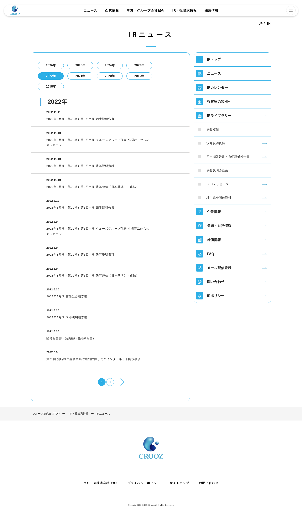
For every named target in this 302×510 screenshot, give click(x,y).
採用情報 (211, 10)
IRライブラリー (219, 116)
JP (261, 23)
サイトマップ (179, 483)
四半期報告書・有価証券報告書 (228, 156)
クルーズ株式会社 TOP (100, 483)
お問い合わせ (209, 483)
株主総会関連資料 (218, 197)
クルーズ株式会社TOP (46, 413)
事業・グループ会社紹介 (146, 10)
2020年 (110, 76)
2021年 (80, 76)
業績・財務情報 (219, 226)
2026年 (51, 65)
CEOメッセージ (217, 184)
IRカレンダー (217, 87)
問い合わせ (215, 282)
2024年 (110, 65)
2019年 (139, 76)
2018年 (51, 86)
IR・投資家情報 (184, 10)
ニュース (90, 10)
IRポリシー (215, 296)
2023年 (139, 65)
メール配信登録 (219, 268)
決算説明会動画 (217, 170)
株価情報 (214, 240)
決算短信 (212, 129)
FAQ (210, 254)
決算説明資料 (215, 143)
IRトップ (214, 59)
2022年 (51, 76)
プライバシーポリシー (144, 483)
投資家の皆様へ (219, 102)
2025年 (80, 65)
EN (268, 23)
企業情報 (112, 10)
